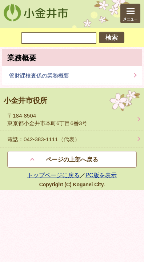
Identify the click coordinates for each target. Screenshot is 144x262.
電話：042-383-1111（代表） (43, 139)
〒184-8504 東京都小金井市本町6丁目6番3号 (47, 119)
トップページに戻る (53, 175)
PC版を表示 (101, 175)
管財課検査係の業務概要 (39, 75)
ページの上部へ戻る (72, 159)
